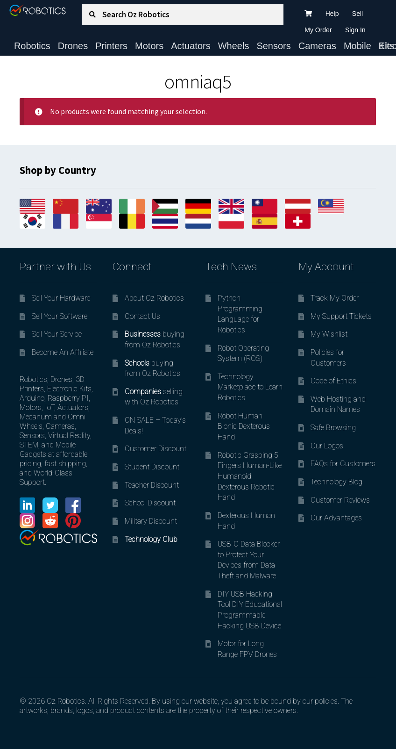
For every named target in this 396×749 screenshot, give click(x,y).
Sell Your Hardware (61, 298)
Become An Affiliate (62, 352)
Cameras (317, 46)
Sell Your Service (57, 334)
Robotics (32, 46)
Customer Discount (155, 448)
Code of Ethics (333, 380)
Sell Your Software (59, 316)
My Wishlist (329, 334)
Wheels (233, 46)
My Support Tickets (341, 316)
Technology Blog (336, 481)
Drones (73, 46)
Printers (111, 46)
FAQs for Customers (343, 463)
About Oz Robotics (154, 298)
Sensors (273, 46)
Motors (149, 46)
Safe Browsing (333, 427)
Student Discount (152, 466)
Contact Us (142, 316)
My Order (318, 30)
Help (332, 13)
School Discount (150, 502)
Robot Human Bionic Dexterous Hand (244, 426)
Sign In (355, 30)
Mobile (357, 46)
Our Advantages (336, 517)
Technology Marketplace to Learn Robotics (250, 387)
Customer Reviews (340, 500)
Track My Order (335, 298)
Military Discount (151, 521)
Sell (357, 13)
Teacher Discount (152, 485)
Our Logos (327, 445)
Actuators (190, 46)
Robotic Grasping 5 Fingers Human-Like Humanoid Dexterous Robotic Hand (250, 476)
